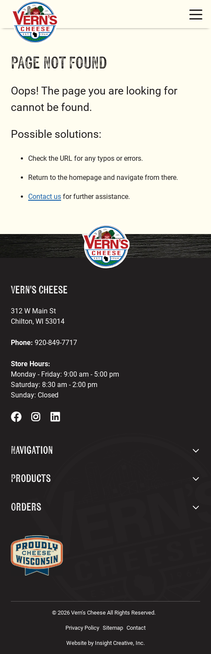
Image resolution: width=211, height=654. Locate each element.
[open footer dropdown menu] (196, 450)
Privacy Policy (82, 628)
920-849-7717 (56, 342)
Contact (136, 628)
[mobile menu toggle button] (196, 14)
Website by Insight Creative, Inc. (105, 643)
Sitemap (113, 628)
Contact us (44, 196)
